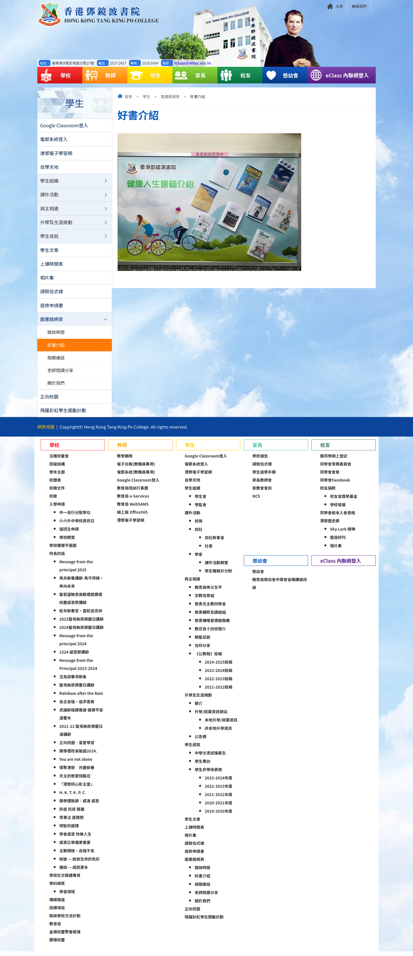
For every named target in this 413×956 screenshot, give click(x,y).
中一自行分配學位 (75, 517)
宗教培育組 (204, 600)
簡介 (198, 708)
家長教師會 (262, 484)
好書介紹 (56, 348)
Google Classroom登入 (64, 125)
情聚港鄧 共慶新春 (76, 772)
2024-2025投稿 (218, 666)
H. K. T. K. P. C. (72, 797)
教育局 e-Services (133, 500)
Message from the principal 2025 (76, 570)
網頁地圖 (45, 431)
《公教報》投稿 (208, 658)
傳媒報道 (57, 904)
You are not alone (75, 764)
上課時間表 (51, 266)
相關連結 (56, 361)
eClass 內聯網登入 (339, 75)
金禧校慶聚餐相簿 (65, 936)
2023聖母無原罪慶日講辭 (81, 623)
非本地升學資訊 (218, 733)
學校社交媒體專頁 (65, 880)
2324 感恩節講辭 (74, 656)
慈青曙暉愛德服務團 (212, 625)
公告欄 (200, 741)
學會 (198, 559)
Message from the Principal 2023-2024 (78, 669)
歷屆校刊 (338, 542)
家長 (190, 75)
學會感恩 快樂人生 (75, 838)
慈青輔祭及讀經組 (210, 616)
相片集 (47, 280)
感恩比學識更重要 (75, 847)
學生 (145, 75)
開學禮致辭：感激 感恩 (79, 805)
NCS (256, 500)
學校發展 (338, 509)
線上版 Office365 (132, 516)
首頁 (128, 96)
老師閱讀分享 (60, 374)
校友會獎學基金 (343, 501)
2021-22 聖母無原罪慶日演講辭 (81, 735)
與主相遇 (49, 209)
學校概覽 (67, 542)
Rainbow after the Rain (81, 698)
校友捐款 (328, 492)
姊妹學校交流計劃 (65, 920)
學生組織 (49, 181)
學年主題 (57, 476)
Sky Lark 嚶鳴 (342, 533)
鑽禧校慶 (57, 944)
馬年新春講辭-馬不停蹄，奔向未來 (81, 586)
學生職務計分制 (218, 575)
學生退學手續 (264, 476)
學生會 (200, 501)
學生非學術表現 (208, 774)
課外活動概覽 (216, 567)
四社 (198, 534)
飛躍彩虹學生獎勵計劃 (63, 414)
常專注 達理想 (71, 822)
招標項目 (57, 912)
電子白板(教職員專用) (136, 468)
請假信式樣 (51, 294)
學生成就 (49, 237)
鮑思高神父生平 (208, 592)
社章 (209, 550)
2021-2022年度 (218, 799)
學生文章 (49, 252)
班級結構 (57, 468)
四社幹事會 (214, 542)
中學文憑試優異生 (210, 757)
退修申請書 (51, 308)
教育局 (55, 928)
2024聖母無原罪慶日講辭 (81, 632)
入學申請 (57, 508)
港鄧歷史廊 (330, 525)
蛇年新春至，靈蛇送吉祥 (80, 615)
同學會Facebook (335, 484)
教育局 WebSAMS (133, 508)
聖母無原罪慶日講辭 (76, 689)
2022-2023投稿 (218, 683)
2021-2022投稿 (218, 691)
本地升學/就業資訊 (221, 724)
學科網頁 (57, 888)
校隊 (198, 525)
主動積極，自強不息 (76, 855)
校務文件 (57, 492)
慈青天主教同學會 (210, 608)
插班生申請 (69, 533)
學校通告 (260, 460)
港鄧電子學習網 (56, 153)
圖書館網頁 (170, 96)
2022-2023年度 (218, 790)
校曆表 (55, 484)
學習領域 (67, 896)
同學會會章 (330, 476)
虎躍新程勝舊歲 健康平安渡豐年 (81, 718)
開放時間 (56, 335)
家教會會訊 (262, 492)
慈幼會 (281, 75)
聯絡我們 (359, 6)
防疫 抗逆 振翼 (72, 813)
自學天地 (49, 167)
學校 (55, 75)
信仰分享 (202, 650)
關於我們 (56, 387)
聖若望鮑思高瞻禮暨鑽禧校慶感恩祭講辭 (80, 603)
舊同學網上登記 (333, 460)
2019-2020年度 (218, 815)
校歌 (53, 500)
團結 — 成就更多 (73, 872)
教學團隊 (125, 460)
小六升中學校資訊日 (76, 525)
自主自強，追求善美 (76, 706)
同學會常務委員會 (335, 468)
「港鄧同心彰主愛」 (76, 788)
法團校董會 (59, 460)
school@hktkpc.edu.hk (192, 62)
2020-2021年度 (218, 807)
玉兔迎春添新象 (73, 681)
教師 (100, 75)
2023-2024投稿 (218, 675)
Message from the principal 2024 (76, 644)
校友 (235, 75)
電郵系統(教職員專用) (136, 476)
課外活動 (49, 195)
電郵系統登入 (54, 139)
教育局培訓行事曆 (132, 492)
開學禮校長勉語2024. (78, 755)
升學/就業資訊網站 (211, 716)
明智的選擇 (69, 830)
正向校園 (49, 400)
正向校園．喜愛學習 (76, 747)
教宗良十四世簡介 (210, 633)
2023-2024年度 (218, 782)
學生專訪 (202, 766)
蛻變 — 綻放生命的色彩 (79, 863)
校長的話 (57, 558)
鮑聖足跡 (202, 641)
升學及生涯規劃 (56, 223)
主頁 (339, 6)
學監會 (200, 509)
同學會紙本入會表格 (337, 517)
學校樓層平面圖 (63, 550)
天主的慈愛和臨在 (75, 780)
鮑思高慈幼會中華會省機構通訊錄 (279, 588)
